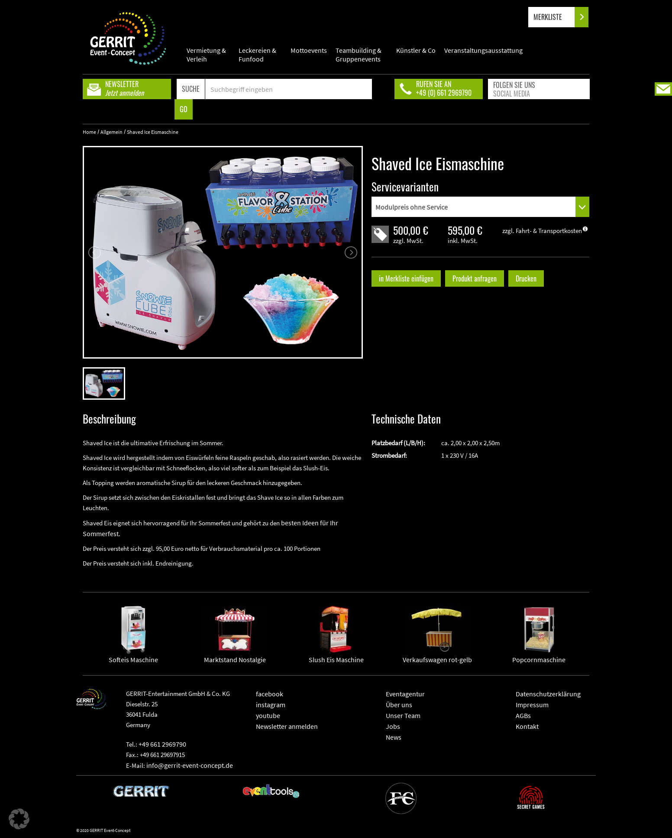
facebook (269, 693)
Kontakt (527, 726)
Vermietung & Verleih (206, 54)
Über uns (399, 704)
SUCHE (191, 89)
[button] (19, 819)
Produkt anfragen (474, 278)
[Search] (288, 89)
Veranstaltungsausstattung (483, 50)
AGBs (523, 715)
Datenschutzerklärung (548, 693)
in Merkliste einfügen (406, 278)
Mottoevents (309, 50)
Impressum (532, 704)
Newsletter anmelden (287, 726)
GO (183, 109)
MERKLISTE (554, 17)
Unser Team (403, 715)
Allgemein (111, 132)
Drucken (526, 278)
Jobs (393, 726)
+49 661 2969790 (162, 744)
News (393, 737)
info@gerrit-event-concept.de (189, 765)
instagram (270, 704)
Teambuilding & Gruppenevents (358, 54)
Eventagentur (405, 693)
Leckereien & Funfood (257, 54)
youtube (268, 715)
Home (89, 132)
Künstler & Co (416, 50)
